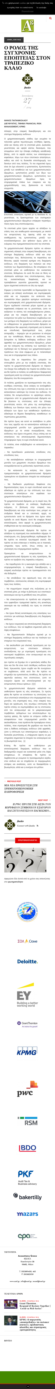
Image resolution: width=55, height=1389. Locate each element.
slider (23, 1301)
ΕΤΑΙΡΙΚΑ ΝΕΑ (33, 1301)
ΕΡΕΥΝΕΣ (17, 40)
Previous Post (12, 781)
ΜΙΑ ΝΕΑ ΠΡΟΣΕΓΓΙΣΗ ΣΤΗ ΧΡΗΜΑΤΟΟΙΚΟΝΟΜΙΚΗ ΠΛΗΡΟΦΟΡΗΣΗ (20, 788)
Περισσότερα (27, 11)
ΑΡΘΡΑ (9, 40)
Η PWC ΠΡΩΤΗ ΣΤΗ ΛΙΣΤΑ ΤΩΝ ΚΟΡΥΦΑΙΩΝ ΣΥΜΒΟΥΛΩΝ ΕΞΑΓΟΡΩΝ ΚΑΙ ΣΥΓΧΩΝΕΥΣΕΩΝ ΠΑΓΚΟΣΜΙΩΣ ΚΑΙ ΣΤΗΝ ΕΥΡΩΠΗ (28, 809)
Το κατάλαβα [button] (41, 8)
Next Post (44, 800)
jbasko (27, 87)
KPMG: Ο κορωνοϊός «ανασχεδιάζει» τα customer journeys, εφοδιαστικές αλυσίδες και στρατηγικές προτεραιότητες (34, 1324)
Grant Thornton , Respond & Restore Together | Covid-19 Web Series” (35, 1306)
